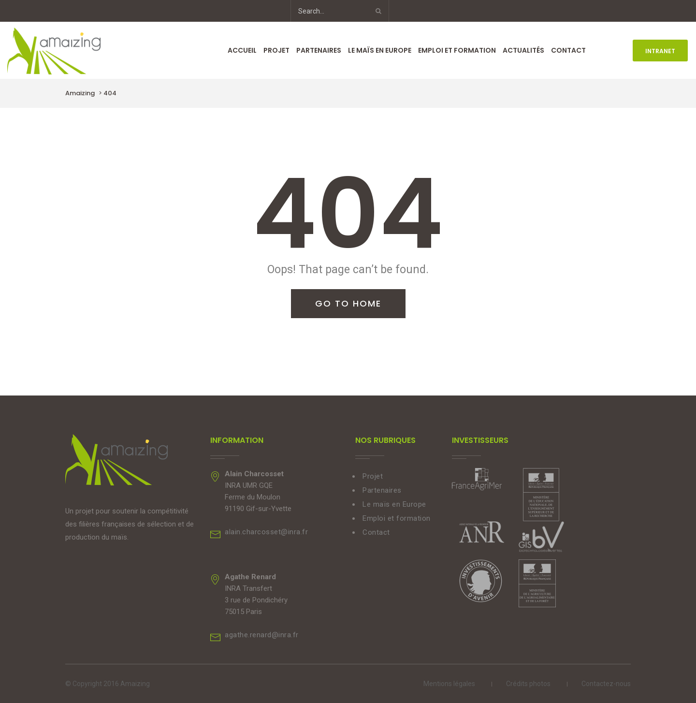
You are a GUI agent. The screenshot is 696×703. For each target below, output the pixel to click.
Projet (276, 50)
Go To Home (348, 303)
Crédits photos (528, 684)
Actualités (523, 50)
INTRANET (660, 51)
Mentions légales (449, 684)
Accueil (242, 50)
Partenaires (318, 50)
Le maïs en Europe (379, 50)
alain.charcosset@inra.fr (266, 531)
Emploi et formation (457, 50)
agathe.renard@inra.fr (262, 634)
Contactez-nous (606, 684)
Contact (568, 50)
